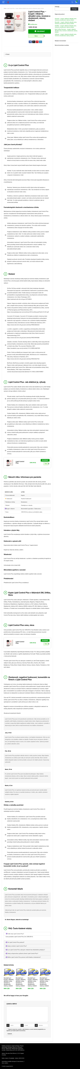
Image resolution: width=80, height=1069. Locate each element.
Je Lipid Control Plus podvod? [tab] (14, 942)
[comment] (27, 1014)
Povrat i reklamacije (6, 1048)
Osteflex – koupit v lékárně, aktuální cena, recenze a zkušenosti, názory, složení (65, 26)
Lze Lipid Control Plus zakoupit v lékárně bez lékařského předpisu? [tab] (25, 949)
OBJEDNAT (41, 31)
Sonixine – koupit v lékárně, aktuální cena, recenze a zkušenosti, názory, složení (65, 19)
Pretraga (57, 6)
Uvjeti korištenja (15, 1045)
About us (15, 1047)
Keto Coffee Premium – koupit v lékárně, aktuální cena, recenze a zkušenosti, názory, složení (66, 31)
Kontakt (10, 1047)
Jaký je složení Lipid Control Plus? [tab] (16, 946)
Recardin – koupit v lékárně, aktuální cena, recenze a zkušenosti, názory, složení (66, 22)
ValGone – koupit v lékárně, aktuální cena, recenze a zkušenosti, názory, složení (65, 35)
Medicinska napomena (17, 1048)
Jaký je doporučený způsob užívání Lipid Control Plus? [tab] (21, 953)
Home (5, 8)
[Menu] (3, 2)
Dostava (20, 1047)
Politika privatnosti (6, 1045)
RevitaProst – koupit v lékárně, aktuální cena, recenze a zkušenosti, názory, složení (9, 982)
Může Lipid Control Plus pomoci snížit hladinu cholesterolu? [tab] (23, 957)
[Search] (72, 2)
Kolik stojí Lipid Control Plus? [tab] (14, 933)
